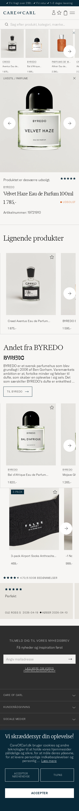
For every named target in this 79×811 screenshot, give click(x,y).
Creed (6, 62)
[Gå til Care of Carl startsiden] (19, 13)
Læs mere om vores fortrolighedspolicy (40, 669)
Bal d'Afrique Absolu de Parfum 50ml (35, 66)
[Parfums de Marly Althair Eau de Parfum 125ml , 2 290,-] (61, 51)
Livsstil (8, 78)
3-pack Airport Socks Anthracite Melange (32, 556)
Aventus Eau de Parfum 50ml (10, 66)
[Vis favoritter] (59, 13)
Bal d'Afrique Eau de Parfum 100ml (27, 475)
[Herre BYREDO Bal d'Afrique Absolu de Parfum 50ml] (36, 43)
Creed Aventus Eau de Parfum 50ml (28, 321)
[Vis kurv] (65, 13)
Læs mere (49, 761)
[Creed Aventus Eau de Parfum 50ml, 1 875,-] (12, 51)
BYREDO (31, 62)
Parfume (22, 78)
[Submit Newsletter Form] (70, 659)
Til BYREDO (18, 391)
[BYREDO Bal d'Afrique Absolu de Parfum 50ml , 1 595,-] (37, 51)
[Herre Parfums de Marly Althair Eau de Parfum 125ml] (61, 43)
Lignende (33, 238)
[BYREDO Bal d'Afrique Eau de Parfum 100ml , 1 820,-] (31, 443)
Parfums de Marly (61, 62)
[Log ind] (53, 12)
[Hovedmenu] (72, 13)
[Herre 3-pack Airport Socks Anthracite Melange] (34, 519)
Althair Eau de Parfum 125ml (58, 66)
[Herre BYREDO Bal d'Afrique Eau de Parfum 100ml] (31, 434)
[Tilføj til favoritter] (51, 258)
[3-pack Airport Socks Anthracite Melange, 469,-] (34, 527)
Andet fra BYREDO (33, 347)
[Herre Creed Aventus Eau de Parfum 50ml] (12, 43)
